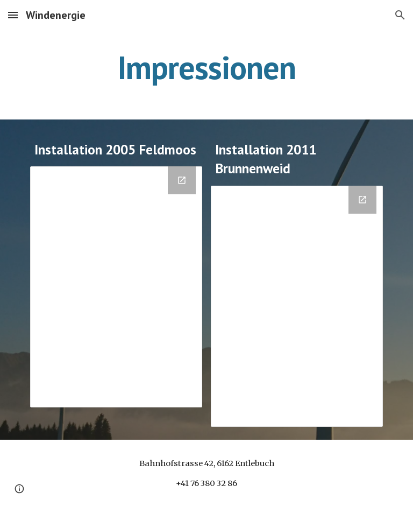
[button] (13, 15)
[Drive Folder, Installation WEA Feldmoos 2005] (116, 286)
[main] (206, 67)
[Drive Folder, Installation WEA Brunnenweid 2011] (296, 306)
